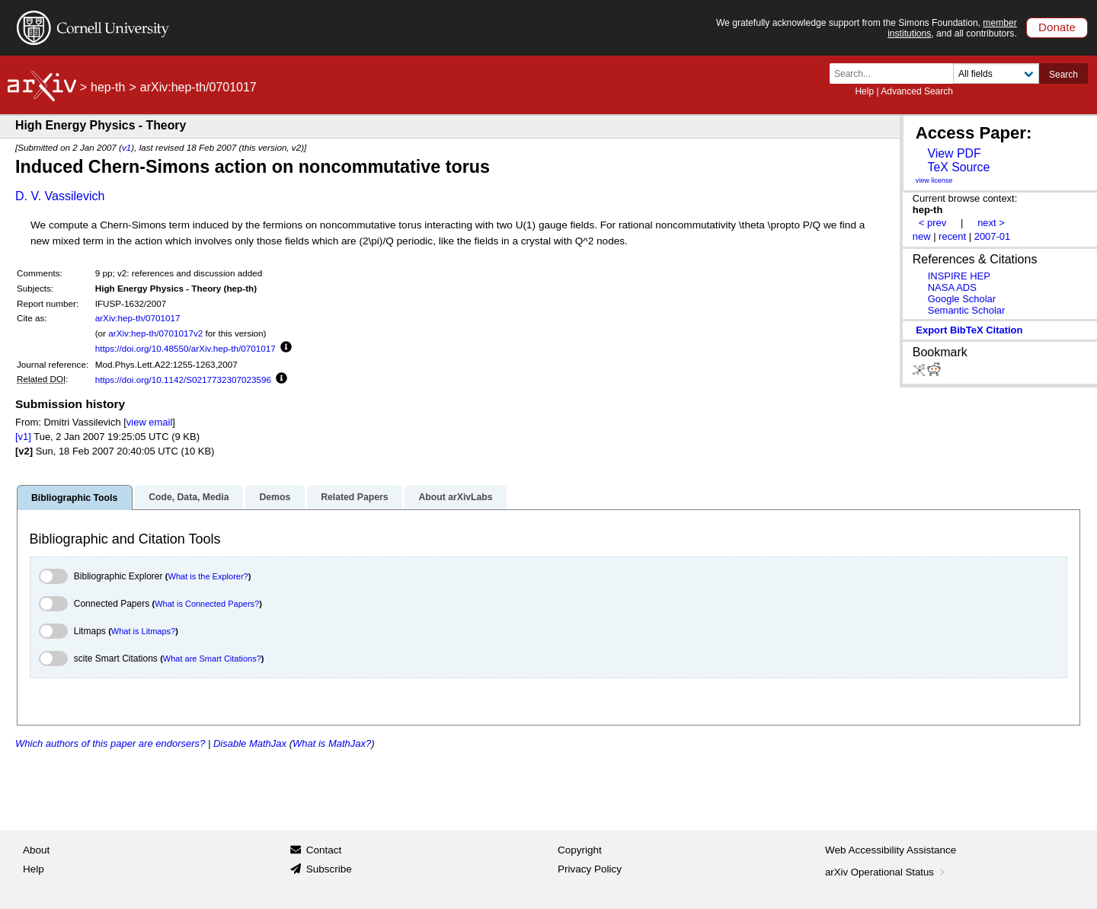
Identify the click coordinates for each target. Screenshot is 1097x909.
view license (934, 180)
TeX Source (958, 167)
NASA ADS (952, 287)
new (922, 236)
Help (864, 91)
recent (952, 236)
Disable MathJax (249, 743)
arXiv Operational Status (886, 872)
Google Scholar (962, 299)
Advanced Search (917, 91)
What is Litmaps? (143, 631)
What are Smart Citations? (212, 658)
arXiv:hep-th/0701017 (138, 318)
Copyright (580, 850)
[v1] (23, 436)
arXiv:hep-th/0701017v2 (155, 333)
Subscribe (329, 869)
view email (149, 422)
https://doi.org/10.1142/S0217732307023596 (183, 379)
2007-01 (992, 236)
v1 (126, 147)
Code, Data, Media (189, 497)
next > (991, 222)
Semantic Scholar (967, 310)
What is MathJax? (332, 743)
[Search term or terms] (896, 73)
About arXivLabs (455, 497)
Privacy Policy (590, 869)
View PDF (953, 153)
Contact (324, 850)
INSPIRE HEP (959, 276)
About (36, 850)
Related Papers (354, 497)
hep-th (108, 87)
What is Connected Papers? (207, 603)
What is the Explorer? (208, 576)
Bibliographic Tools (74, 498)
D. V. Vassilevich (59, 196)
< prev (932, 222)
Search (1063, 74)
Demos (274, 497)
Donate (1057, 27)
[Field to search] (996, 73)
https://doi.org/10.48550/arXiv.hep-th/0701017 (185, 348)
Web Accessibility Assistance (890, 850)
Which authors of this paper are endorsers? (110, 743)
